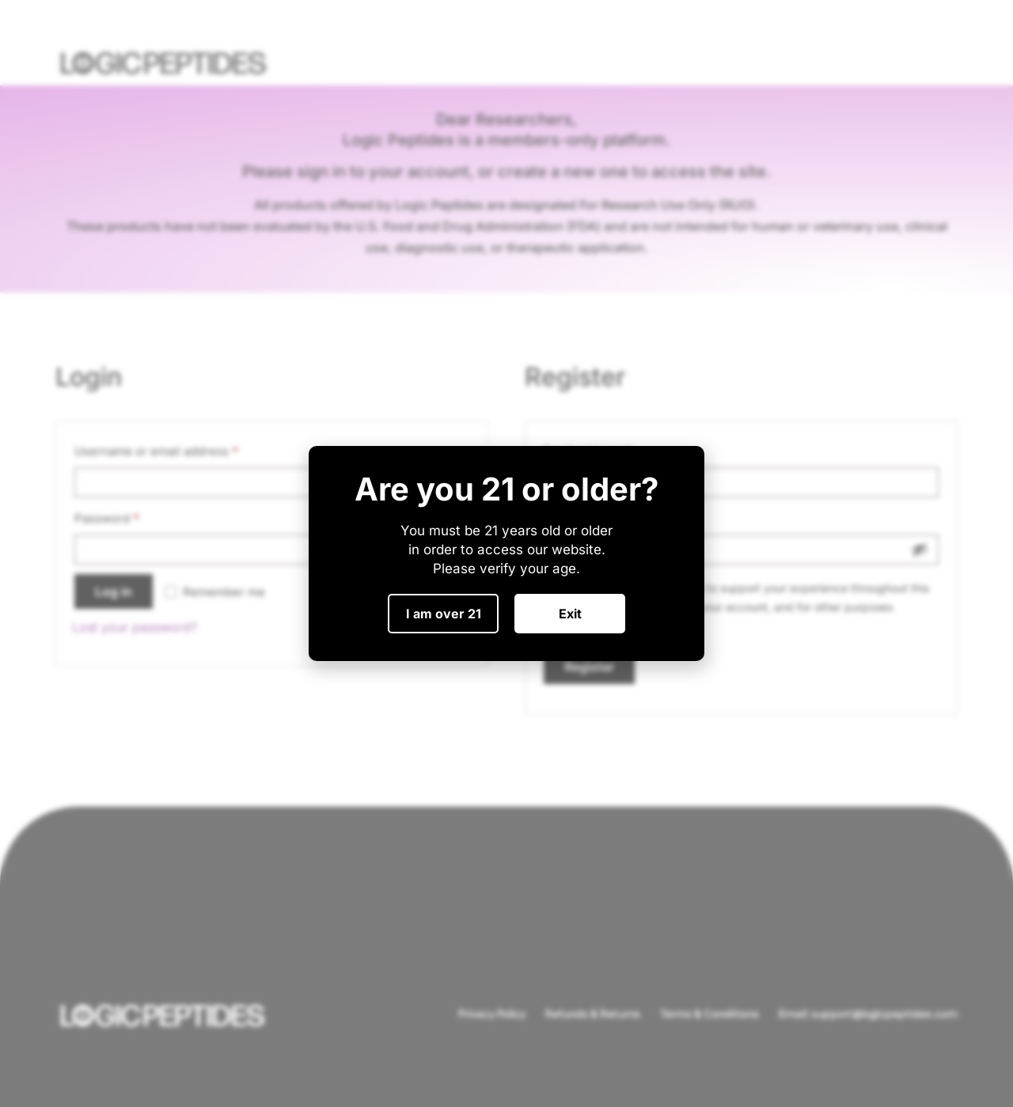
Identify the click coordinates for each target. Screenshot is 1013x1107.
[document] (506, 553)
